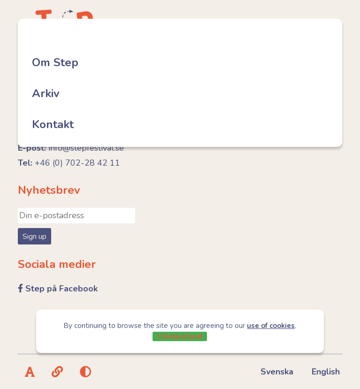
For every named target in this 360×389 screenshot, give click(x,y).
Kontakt (53, 124)
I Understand (179, 336)
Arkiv (46, 93)
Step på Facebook (61, 288)
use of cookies (271, 325)
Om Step (55, 62)
